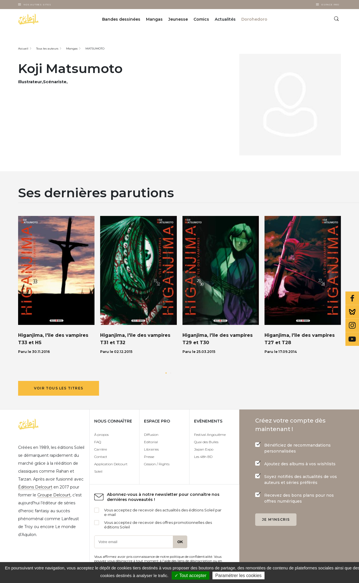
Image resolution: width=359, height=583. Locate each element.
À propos (101, 434)
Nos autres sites (37, 4)
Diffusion (151, 434)
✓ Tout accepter (191, 575)
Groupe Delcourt (53, 495)
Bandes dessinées (121, 19)
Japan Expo (203, 449)
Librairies (151, 449)
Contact (100, 457)
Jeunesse (178, 19)
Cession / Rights (156, 464)
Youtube (352, 339)
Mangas (154, 19)
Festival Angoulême (210, 434)
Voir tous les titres (58, 388)
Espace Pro (330, 4)
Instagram (352, 325)
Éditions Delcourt (35, 487)
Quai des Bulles (206, 442)
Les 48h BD (203, 457)
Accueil (23, 48)
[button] (166, 373)
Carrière (100, 449)
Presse (149, 457)
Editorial (151, 442)
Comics (201, 19)
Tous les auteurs (47, 48)
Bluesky (352, 312)
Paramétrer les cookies (238, 575)
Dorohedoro (254, 19)
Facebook (352, 298)
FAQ (97, 442)
